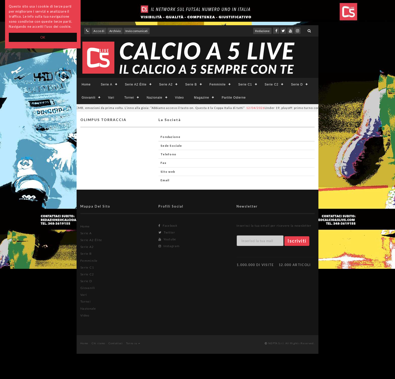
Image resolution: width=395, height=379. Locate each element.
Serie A (106, 84)
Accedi (99, 31)
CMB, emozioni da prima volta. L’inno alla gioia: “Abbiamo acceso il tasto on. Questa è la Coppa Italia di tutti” (154, 108)
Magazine (201, 97)
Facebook (167, 225)
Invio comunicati (136, 31)
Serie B (191, 84)
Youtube (167, 239)
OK (43, 37)
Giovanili (88, 97)
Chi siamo (98, 343)
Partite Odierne (234, 97)
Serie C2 (272, 84)
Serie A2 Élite (136, 84)
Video (179, 97)
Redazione (262, 31)
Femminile (218, 84)
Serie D (297, 84)
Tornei (129, 97)
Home (86, 84)
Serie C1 (245, 84)
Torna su (133, 343)
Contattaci (116, 343)
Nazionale (154, 97)
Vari (111, 97)
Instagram (169, 246)
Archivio (115, 31)
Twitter (166, 232)
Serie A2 (166, 84)
